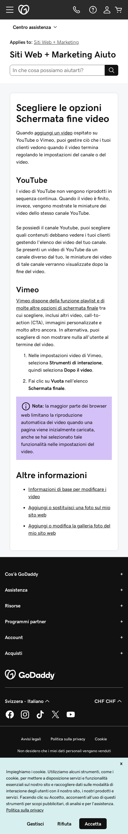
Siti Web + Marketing (56, 42)
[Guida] (92, 10)
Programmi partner (25, 621)
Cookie (101, 739)
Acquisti (13, 653)
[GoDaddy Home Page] (30, 675)
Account (14, 637)
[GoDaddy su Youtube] (71, 717)
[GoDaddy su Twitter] (55, 717)
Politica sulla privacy (68, 739)
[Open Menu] (7, 9)
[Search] (111, 70)
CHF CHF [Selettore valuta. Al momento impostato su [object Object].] (108, 701)
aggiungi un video (53, 132)
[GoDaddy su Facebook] (10, 717)
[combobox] (57, 70)
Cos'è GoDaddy (21, 574)
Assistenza (16, 589)
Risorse (12, 605)
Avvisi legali (31, 739)
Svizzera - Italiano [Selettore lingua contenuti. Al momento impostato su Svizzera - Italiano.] (28, 701)
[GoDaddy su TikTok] (40, 717)
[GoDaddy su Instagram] (25, 717)
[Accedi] (107, 10)
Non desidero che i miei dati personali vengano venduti (64, 751)
